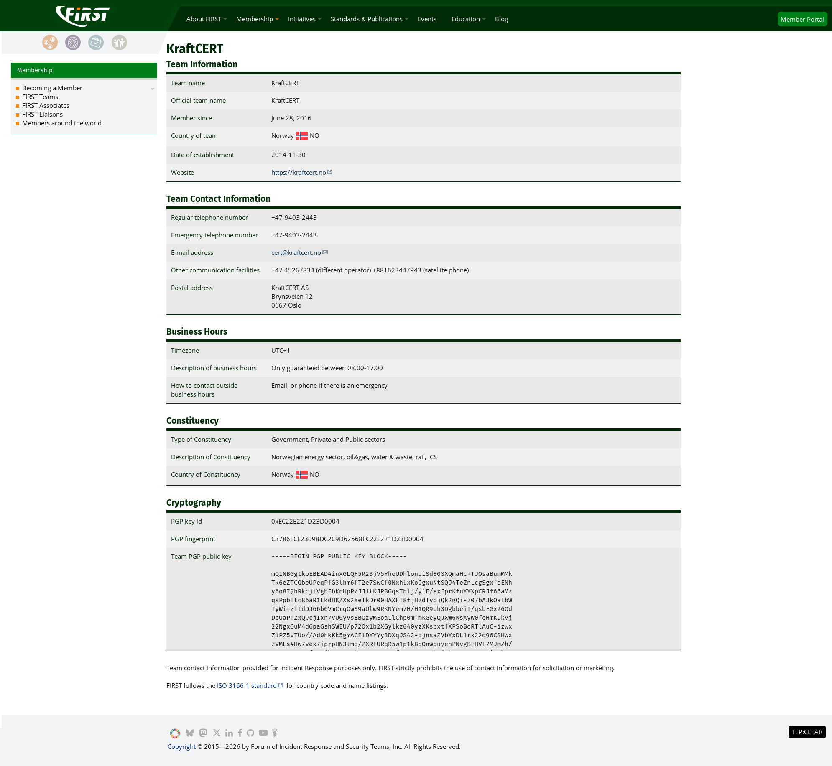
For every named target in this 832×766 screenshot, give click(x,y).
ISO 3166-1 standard (247, 685)
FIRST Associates (45, 105)
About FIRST (203, 19)
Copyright (182, 746)
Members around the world (62, 123)
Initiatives (302, 19)
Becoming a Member (52, 88)
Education (466, 19)
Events (427, 19)
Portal (802, 19)
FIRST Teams (40, 96)
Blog (501, 19)
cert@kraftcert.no (296, 252)
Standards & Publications (367, 19)
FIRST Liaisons (42, 114)
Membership (254, 19)
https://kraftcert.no (298, 172)
